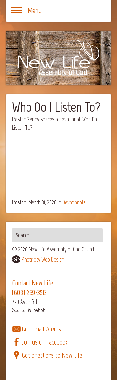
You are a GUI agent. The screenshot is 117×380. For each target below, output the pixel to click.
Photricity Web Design (43, 259)
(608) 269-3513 (29, 293)
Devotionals (73, 202)
